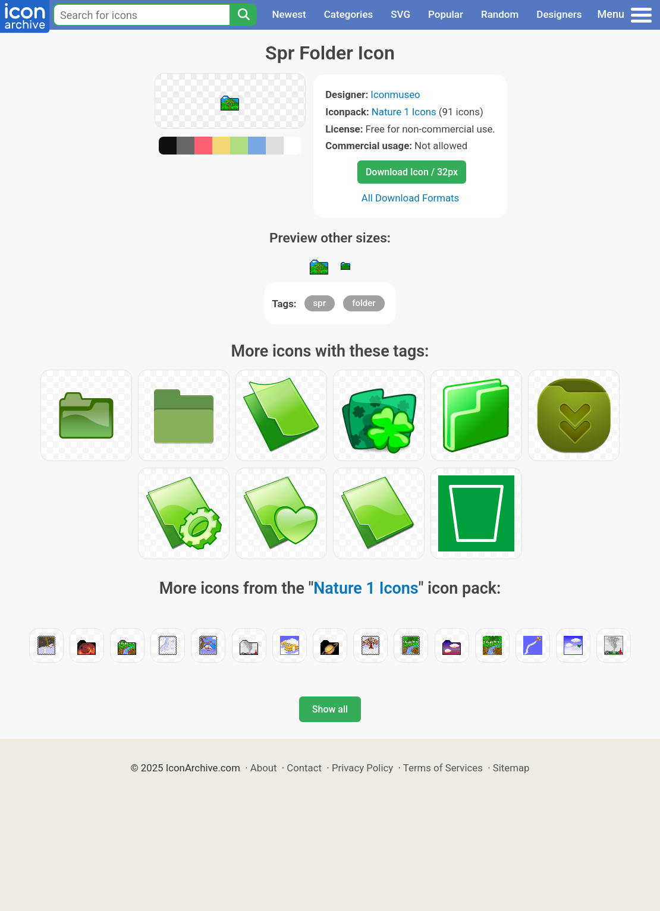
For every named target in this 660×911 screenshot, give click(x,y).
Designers (559, 14)
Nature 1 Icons (404, 112)
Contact (304, 768)
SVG (400, 14)
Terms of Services (443, 768)
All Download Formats (411, 198)
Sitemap (511, 768)
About (263, 768)
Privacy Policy (362, 768)
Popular (445, 14)
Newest (289, 14)
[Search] (243, 15)
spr (319, 303)
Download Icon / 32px (412, 172)
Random (499, 14)
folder (363, 303)
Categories (348, 14)
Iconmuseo (395, 94)
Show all (330, 709)
